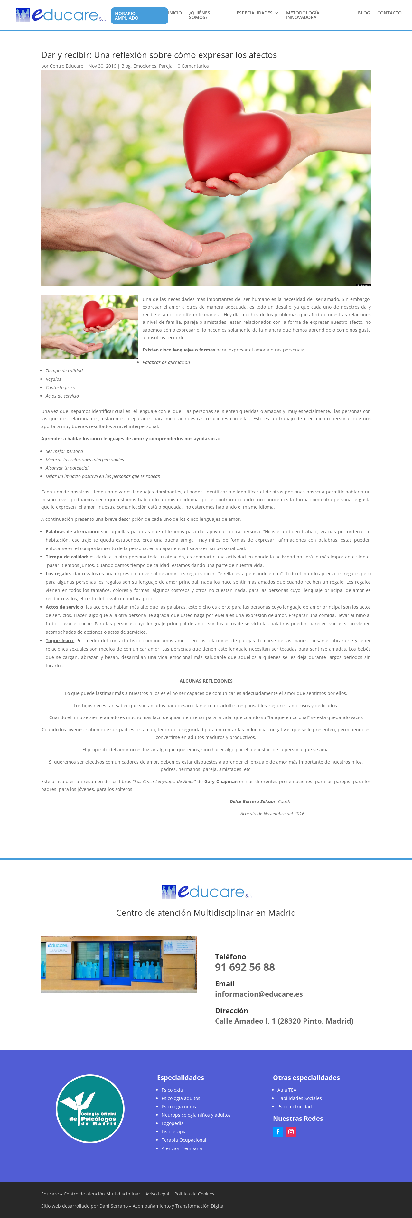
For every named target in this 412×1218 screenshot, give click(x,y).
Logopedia (173, 1123)
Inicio (175, 13)
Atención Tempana (182, 1148)
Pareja (166, 66)
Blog (364, 13)
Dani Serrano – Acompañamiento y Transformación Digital (162, 1206)
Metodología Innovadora (302, 15)
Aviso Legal (157, 1194)
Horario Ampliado (126, 15)
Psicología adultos (181, 1098)
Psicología (172, 1090)
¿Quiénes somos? (199, 15)
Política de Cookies (194, 1194)
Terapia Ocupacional (184, 1140)
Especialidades (255, 13)
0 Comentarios (193, 66)
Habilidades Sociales (299, 1098)
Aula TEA (286, 1090)
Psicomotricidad (294, 1106)
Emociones (144, 66)
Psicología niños (179, 1106)
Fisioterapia (174, 1132)
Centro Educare (66, 66)
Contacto (389, 13)
